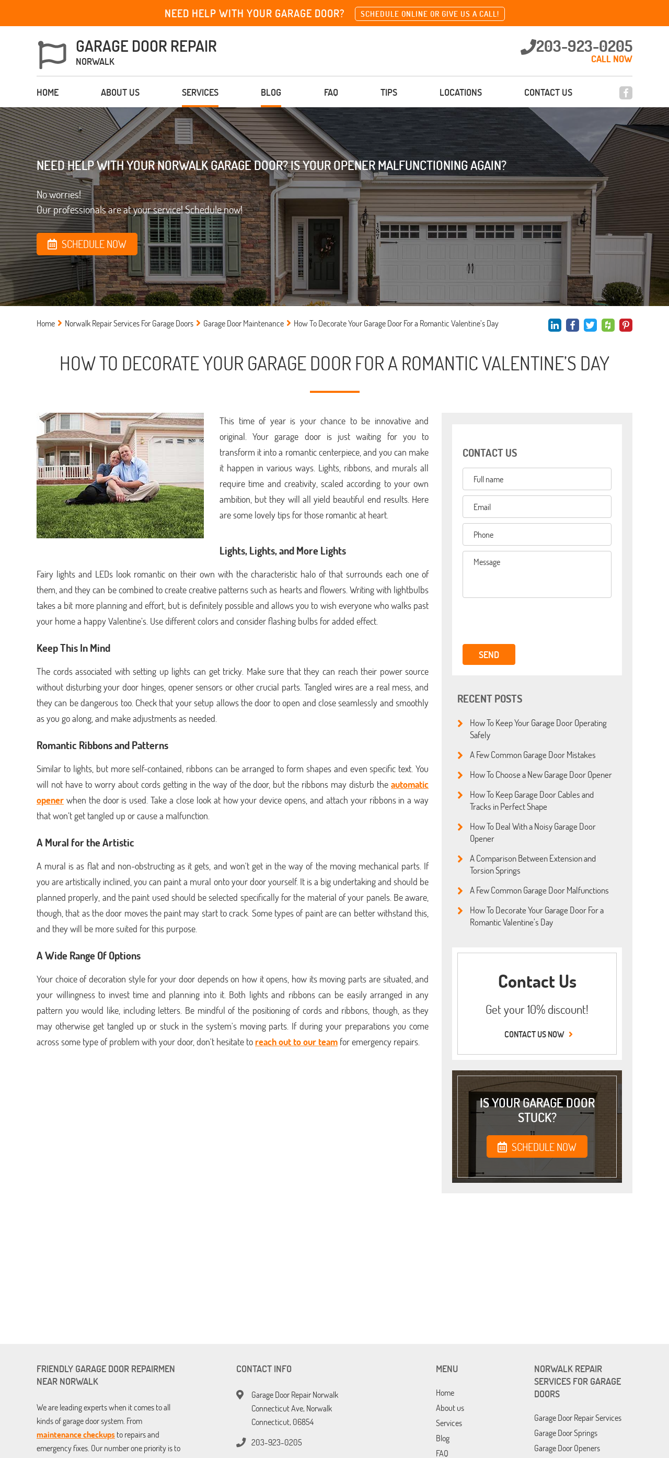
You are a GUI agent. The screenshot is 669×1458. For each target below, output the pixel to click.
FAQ (331, 92)
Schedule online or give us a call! (430, 14)
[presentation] (534, 621)
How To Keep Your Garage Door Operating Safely (532, 728)
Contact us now (537, 1034)
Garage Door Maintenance (243, 323)
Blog (271, 92)
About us (120, 92)
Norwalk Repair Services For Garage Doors (129, 323)
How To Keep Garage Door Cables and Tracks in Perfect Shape (525, 800)
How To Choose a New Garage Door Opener (534, 774)
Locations (461, 92)
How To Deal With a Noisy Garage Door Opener (526, 832)
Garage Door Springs (565, 1433)
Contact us (548, 92)
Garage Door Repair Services (577, 1418)
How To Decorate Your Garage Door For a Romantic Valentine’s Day (530, 916)
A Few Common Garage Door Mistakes (526, 755)
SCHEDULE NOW (537, 1147)
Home (48, 92)
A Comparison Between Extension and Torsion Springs (526, 864)
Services (200, 92)
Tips (388, 92)
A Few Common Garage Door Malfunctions (533, 890)
